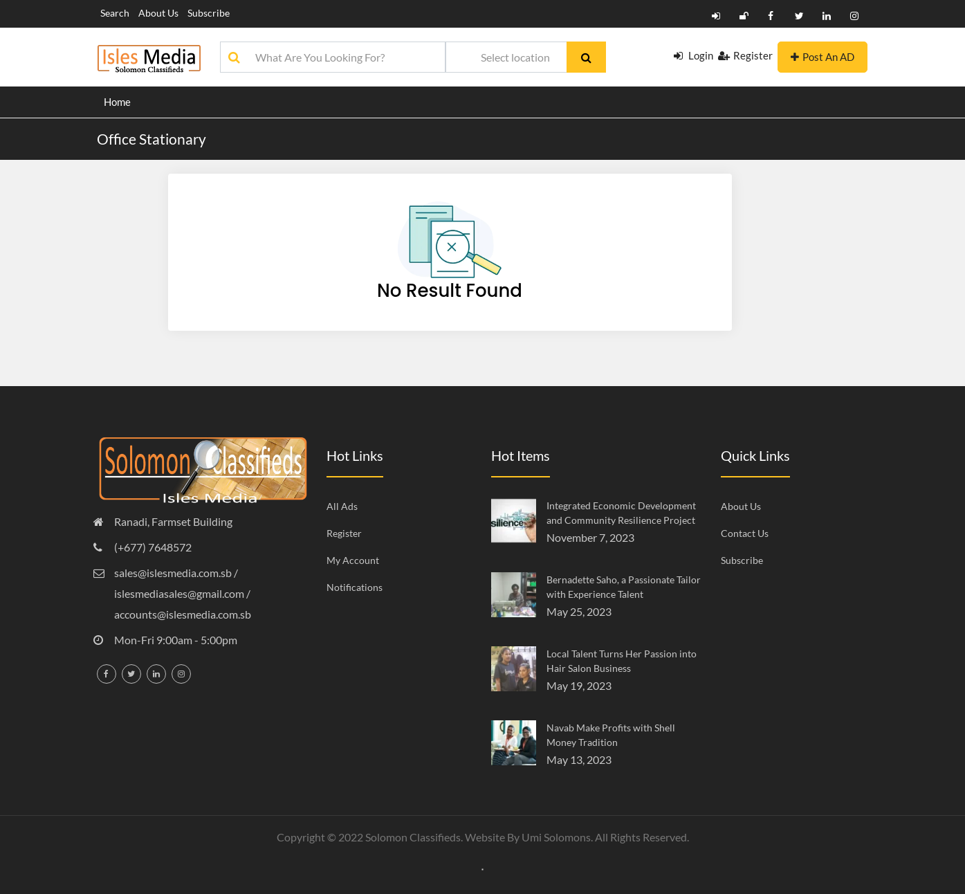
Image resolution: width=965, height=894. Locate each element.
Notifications (355, 587)
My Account (353, 560)
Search (114, 13)
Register (745, 55)
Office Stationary (151, 138)
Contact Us (745, 533)
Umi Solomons (556, 836)
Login (693, 55)
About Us (158, 13)
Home (117, 101)
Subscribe (208, 13)
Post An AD (822, 57)
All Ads (342, 506)
